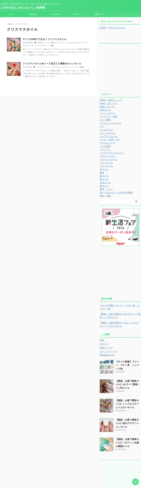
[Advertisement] (120, 69)
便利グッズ (99, 14)
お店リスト (77, 14)
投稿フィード (105, 347)
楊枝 (47, 46)
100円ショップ (42, 43)
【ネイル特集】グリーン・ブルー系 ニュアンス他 (120, 306)
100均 (51, 43)
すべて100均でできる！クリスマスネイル (43, 39)
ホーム (11, 14)
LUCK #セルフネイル (110, 27)
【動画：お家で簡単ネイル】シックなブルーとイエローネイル (120, 324)
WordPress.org (106, 355)
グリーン (81, 43)
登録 (102, 340)
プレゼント (40, 46)
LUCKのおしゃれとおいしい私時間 (23, 7)
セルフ (62, 68)
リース (73, 68)
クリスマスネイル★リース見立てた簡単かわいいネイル (50, 64)
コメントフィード (107, 351)
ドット (32, 46)
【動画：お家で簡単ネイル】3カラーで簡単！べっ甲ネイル (119, 315)
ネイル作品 (55, 14)
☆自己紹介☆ (33, 14)
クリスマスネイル (70, 43)
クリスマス (59, 43)
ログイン (103, 343)
